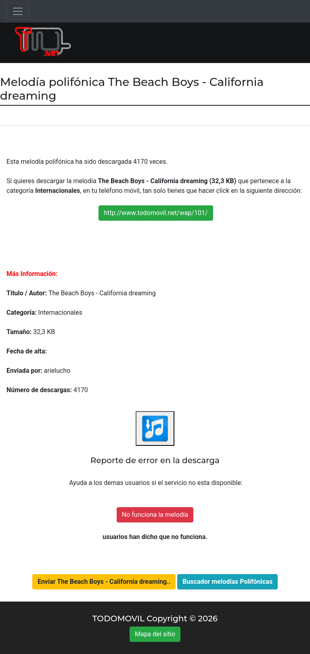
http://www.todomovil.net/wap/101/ (155, 213)
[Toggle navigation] (17, 11)
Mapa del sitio (155, 634)
